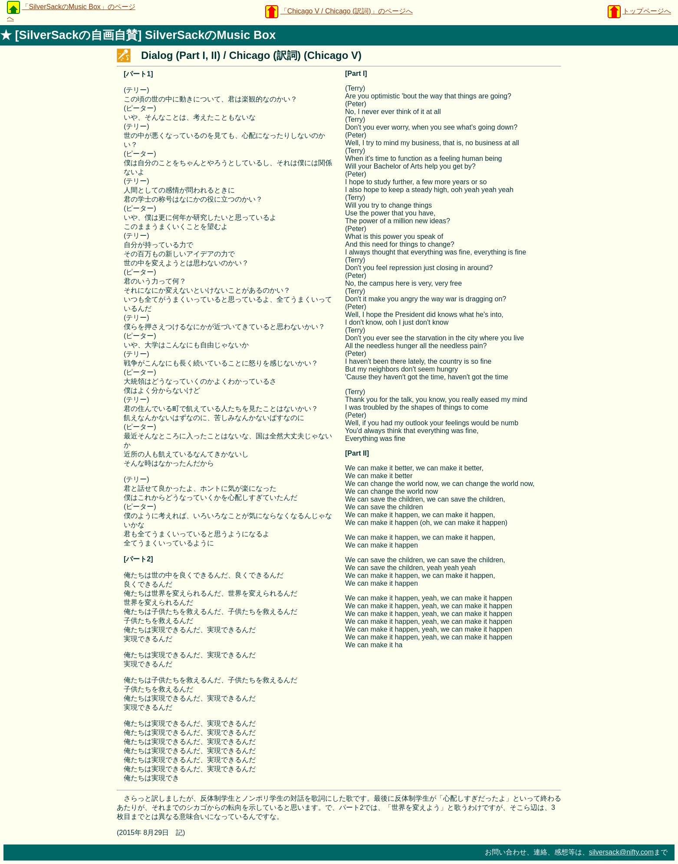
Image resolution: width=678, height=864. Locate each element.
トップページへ (646, 11)
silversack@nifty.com (621, 852)
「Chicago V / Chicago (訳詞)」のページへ (346, 11)
